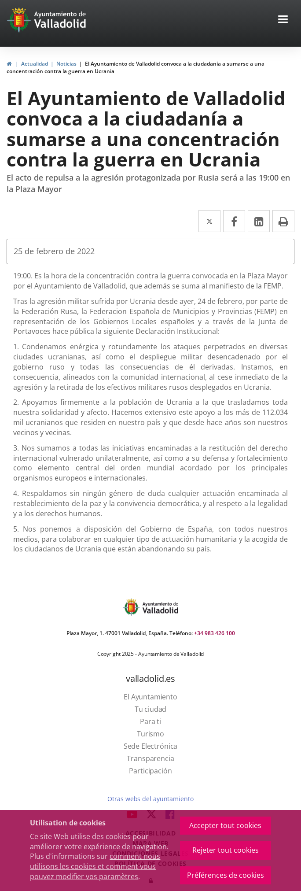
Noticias (66, 63)
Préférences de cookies (225, 875)
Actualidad (34, 63)
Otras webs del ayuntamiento (150, 799)
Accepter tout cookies (225, 825)
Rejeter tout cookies (225, 850)
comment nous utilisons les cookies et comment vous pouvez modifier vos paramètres (95, 866)
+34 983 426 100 (214, 633)
